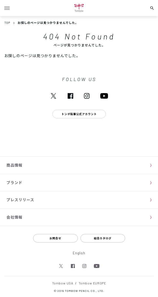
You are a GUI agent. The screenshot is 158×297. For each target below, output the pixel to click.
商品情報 (14, 165)
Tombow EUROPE (92, 283)
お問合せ (55, 238)
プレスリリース (20, 199)
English (79, 252)
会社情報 (14, 217)
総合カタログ (102, 238)
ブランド (14, 182)
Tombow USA (62, 283)
